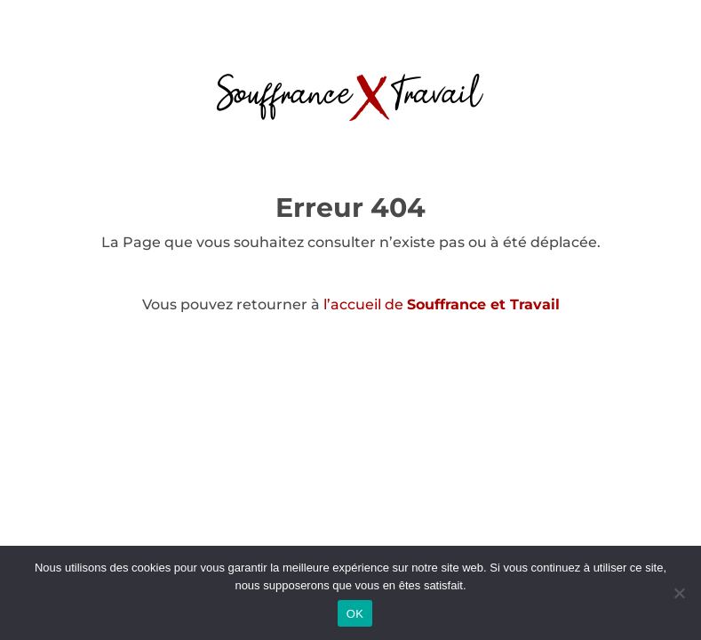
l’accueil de (441, 304)
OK (355, 613)
